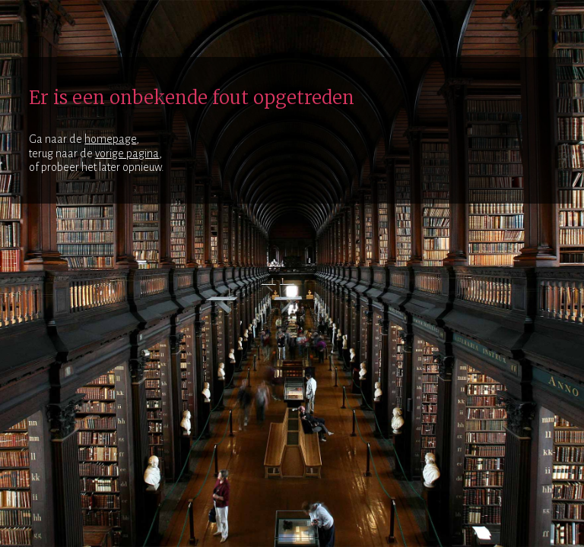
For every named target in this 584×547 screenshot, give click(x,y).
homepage (110, 139)
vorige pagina (127, 153)
